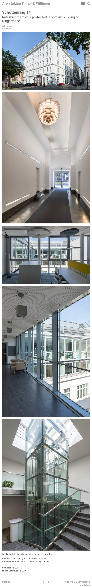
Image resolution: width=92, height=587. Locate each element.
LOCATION (6, 28)
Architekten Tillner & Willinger (26, 3)
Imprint (6, 581)
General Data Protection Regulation (77, 583)
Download (7, 26)
